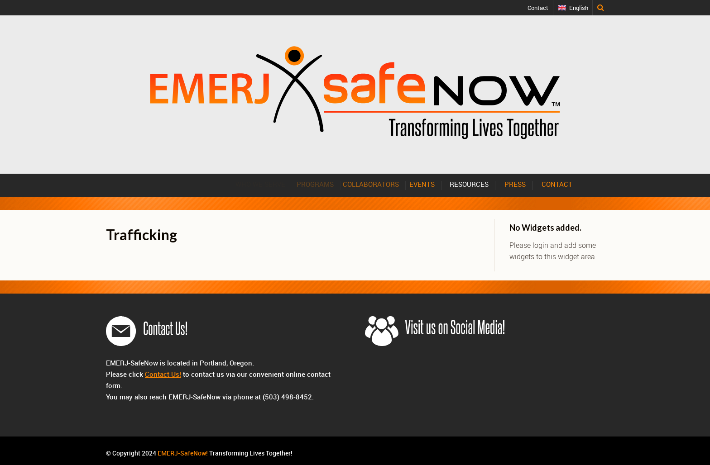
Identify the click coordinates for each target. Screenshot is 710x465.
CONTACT (557, 184)
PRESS (515, 184)
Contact (538, 8)
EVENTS (425, 184)
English (578, 8)
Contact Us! (163, 374)
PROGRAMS (318, 184)
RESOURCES (469, 184)
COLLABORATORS (376, 184)
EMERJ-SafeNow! (183, 453)
